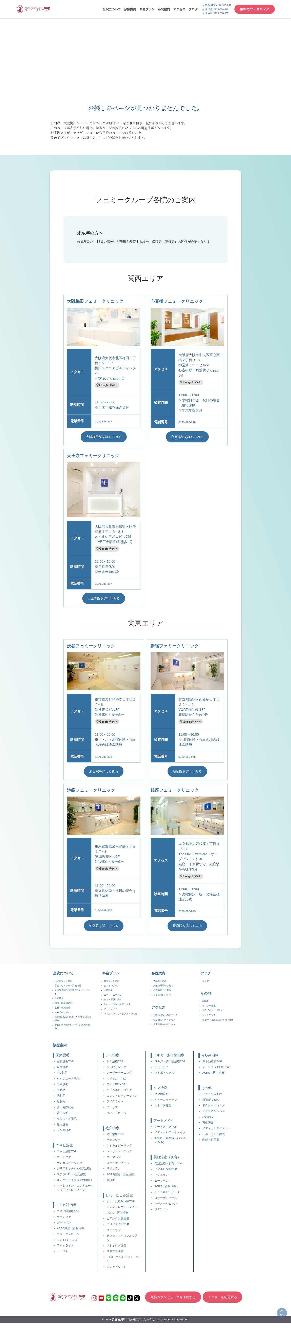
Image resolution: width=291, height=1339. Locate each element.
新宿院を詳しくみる (187, 774)
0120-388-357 (105, 584)
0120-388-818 (189, 422)
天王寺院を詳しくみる (103, 600)
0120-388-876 (105, 758)
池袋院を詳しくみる (103, 929)
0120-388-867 (105, 421)
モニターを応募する (223, 1313)
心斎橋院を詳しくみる (187, 437)
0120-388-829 (189, 914)
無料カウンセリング (253, 9)
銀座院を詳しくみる (187, 929)
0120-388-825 (105, 913)
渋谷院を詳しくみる (103, 774)
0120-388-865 (189, 758)
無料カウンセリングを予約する (171, 1313)
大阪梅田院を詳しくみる (104, 437)
